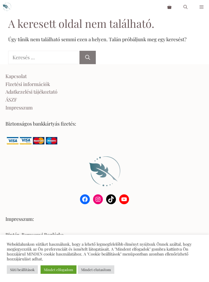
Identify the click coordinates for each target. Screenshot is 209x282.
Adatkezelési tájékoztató (31, 91)
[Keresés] (87, 57)
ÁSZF (11, 99)
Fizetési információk (27, 84)
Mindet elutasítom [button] (96, 269)
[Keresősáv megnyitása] (185, 7)
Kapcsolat (16, 76)
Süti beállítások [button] (22, 269)
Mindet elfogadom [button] (58, 269)
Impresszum (19, 107)
